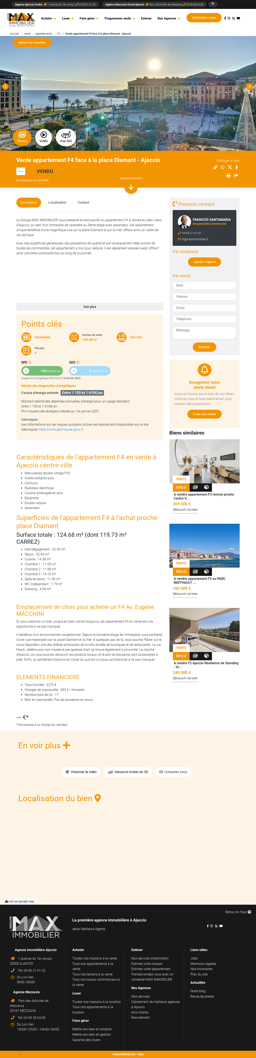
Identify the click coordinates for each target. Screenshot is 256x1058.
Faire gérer (87, 18)
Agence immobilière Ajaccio (36, 950)
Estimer (146, 18)
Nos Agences (167, 18)
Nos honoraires (201, 969)
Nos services (140, 996)
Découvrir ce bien (185, 510)
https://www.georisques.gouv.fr (60, 429)
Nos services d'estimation (150, 958)
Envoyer (206, 347)
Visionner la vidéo (81, 772)
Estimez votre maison (147, 964)
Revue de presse (202, 996)
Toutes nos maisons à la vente (94, 958)
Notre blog (198, 991)
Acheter (46, 18)
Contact (83, 202)
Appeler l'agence (206, 261)
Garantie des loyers (86, 1040)
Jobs (194, 958)
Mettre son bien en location (92, 1029)
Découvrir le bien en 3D (128, 772)
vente (27, 33)
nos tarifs (43, 180)
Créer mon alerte (206, 414)
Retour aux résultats (34, 42)
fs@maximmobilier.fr (194, 239)
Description (28, 202)
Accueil (14, 33)
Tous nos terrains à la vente (92, 974)
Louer (66, 18)
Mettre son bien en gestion (91, 1034)
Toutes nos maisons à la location (96, 1002)
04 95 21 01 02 (191, 233)
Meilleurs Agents (93, 929)
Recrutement (140, 1018)
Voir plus (89, 307)
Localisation (57, 202)
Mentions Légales (203, 964)
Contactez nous (173, 772)
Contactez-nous (205, 17)
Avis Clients (139, 1012)
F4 (58, 33)
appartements (44, 33)
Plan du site (199, 974)
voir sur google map (19, 901)
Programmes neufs (118, 18)
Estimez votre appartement (150, 969)
